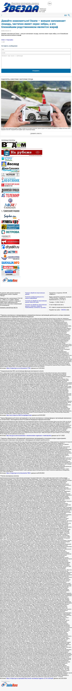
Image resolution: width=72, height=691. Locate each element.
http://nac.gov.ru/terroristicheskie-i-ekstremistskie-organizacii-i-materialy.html (28, 438)
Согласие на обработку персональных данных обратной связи (36, 304)
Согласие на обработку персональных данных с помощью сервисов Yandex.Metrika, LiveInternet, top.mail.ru (36, 309)
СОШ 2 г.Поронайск (7, 40)
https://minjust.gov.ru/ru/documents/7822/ (18, 475)
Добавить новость (36, 136)
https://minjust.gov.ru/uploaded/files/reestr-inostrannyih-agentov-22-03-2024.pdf (29, 681)
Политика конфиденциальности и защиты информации (34, 300)
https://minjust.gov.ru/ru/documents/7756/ (18, 370)
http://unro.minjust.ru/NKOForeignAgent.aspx (19, 417)
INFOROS (63, 312)
